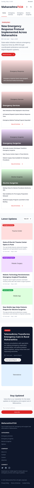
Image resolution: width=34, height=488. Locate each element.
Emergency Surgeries (20, 13)
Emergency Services (11, 13)
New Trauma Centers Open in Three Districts (15, 154)
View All (27, 219)
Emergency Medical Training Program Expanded (16, 120)
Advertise (4, 460)
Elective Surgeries (28, 13)
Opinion (3, 444)
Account (30, 1)
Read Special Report (12, 360)
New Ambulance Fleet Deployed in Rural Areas (16, 110)
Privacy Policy (5, 483)
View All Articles (17, 124)
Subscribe (17, 412)
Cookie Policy (26, 483)
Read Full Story (8, 54)
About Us (4, 452)
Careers (3, 457)
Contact (3, 454)
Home (4, 13)
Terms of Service (15, 483)
